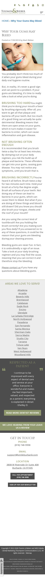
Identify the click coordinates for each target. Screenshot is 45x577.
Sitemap (29, 553)
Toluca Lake (22, 344)
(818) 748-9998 (22, 445)
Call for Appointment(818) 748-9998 (22, 476)
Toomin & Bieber (25, 548)
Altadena (22, 290)
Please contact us (11, 267)
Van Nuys (22, 348)
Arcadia (22, 293)
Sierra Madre (22, 335)
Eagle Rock (22, 306)
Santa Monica (22, 328)
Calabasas (22, 303)
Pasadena (22, 322)
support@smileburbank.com (22, 454)
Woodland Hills (22, 354)
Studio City (22, 338)
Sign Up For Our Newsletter (23, 485)
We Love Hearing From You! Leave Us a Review (22, 426)
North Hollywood (22, 319)
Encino (22, 309)
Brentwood (22, 299)
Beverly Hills (22, 296)
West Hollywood (22, 351)
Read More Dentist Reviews (22, 412)
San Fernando (22, 325)
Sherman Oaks (22, 332)
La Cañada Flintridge (22, 315)
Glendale (22, 312)
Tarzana (22, 341)
